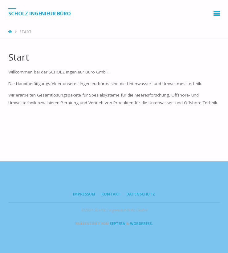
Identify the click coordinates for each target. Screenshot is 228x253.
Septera (117, 223)
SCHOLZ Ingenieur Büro (39, 13)
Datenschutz (140, 194)
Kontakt (110, 194)
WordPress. (141, 223)
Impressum (84, 194)
